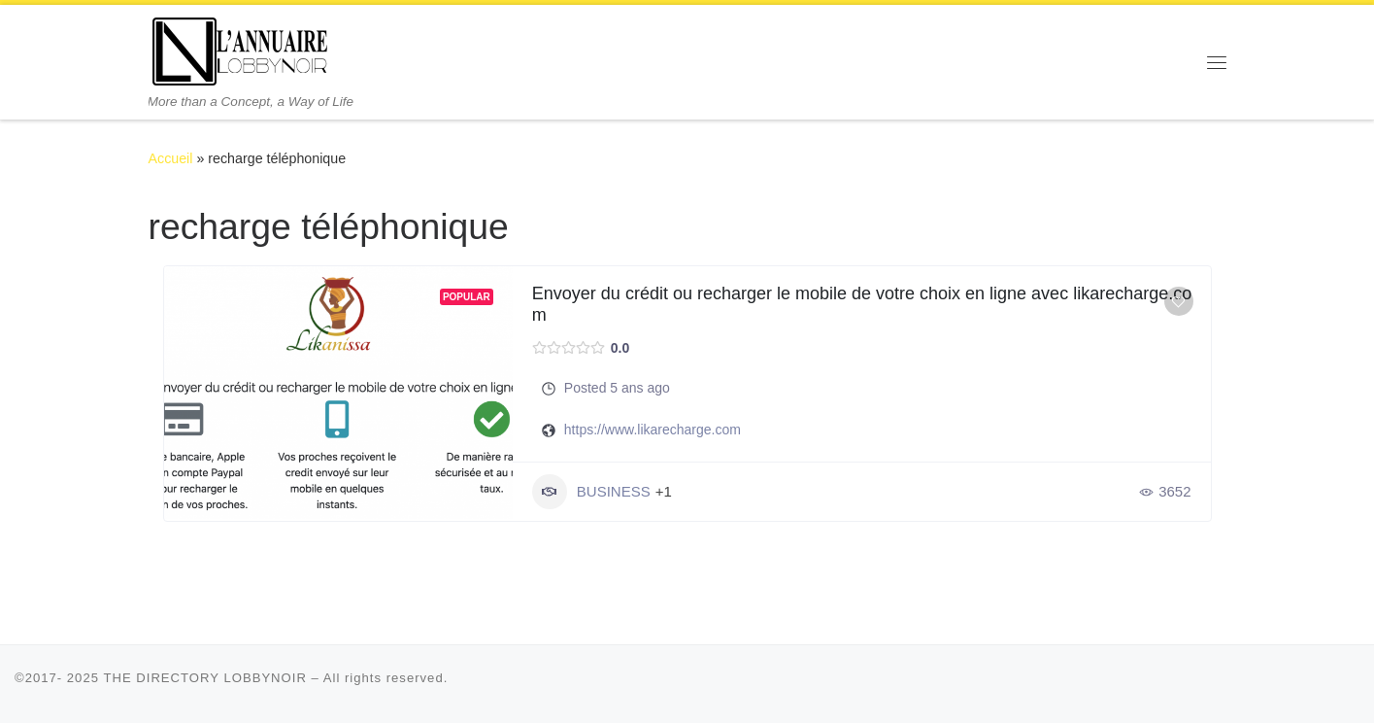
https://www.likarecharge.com (652, 429)
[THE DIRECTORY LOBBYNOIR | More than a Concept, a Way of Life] (241, 49)
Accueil (171, 158)
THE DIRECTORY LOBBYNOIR (205, 678)
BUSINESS (591, 491)
